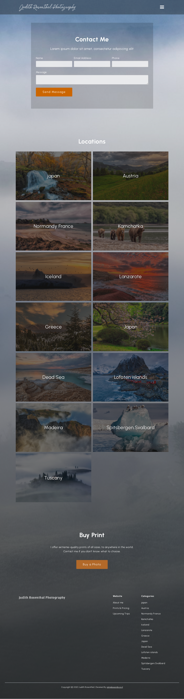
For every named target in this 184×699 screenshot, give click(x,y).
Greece (145, 636)
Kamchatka (147, 619)
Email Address (82, 58)
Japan (144, 641)
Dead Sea (146, 647)
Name (39, 58)
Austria (145, 608)
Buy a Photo (92, 564)
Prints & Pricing (121, 608)
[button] (162, 7)
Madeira (145, 658)
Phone (116, 58)
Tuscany (145, 669)
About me (118, 602)
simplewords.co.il (115, 687)
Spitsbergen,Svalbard (153, 663)
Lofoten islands (149, 652)
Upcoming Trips (121, 613)
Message (41, 72)
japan (144, 602)
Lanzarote (146, 630)
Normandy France (151, 613)
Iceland (145, 624)
